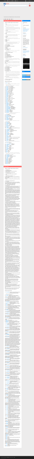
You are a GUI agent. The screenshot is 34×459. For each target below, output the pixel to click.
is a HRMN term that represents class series (12, 408)
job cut (28, 51)
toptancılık (10, 158)
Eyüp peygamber (8, 45)
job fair (25, 52)
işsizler (10, 149)
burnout (7, 126)
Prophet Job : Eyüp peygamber (9, 79)
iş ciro (10, 146)
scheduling (7, 119)
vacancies (7, 317)
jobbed (7, 421)
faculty (26, 31)
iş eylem (9, 125)
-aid (7, 147)
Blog (10, 457)
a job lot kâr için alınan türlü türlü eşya (10, 56)
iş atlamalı (10, 148)
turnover (7, 146)
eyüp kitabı (7, 36)
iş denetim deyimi (12, 108)
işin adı (11, 92)
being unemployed (12, 435)
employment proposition (10, 388)
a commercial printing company (11, 394)
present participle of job (10, 426)
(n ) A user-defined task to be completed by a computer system (12, 253)
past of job (9, 421)
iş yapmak (8, 49)
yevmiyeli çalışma (10, 160)
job (23, 73)
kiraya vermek (8, 69)
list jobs (8, 436)
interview (7, 112)
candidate (7, 104)
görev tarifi (11, 155)
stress (7, 99)
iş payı (10, 145)
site (7, 97)
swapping (7, 123)
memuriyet (7, 53)
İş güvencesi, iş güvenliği (11, 140)
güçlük (6, 40)
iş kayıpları (10, 136)
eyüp (6, 39)
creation (7, 109)
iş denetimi (12, 88)
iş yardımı (10, 147)
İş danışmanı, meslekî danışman (13, 130)
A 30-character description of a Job (13, 377)
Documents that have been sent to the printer (12, 443)
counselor (7, 130)
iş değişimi (10, 123)
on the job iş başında (8, 54)
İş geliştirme (11, 133)
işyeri (6, 33)
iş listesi (12, 90)
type (7, 101)
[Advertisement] (17, 11)
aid (6, 297)
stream (7, 122)
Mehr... (24, 79)
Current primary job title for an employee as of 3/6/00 (13, 406)
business (26, 29)
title (7, 307)
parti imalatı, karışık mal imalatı (16, 137)
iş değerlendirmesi (12, 134)
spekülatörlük (10, 161)
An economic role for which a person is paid (10, 172)
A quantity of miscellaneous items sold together (14, 303)
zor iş (8, 76)
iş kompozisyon (11, 129)
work (7, 124)
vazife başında (7, 60)
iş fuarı (10, 135)
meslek (7, 30)
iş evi (12, 157)
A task (6, 174)
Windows (5, 457)
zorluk (6, 41)
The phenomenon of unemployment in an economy (14, 321)
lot (6, 114)
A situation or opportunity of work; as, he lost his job (11, 226)
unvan (11, 100)
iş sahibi (13, 94)
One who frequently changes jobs (12, 309)
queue (7, 117)
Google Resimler (24, 55)
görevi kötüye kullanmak (9, 67)
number (7, 93)
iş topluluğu (12, 86)
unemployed (10, 430)
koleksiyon (9, 114)
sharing (7, 96)
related (7, 139)
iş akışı (9, 122)
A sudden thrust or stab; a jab (9, 245)
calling (28, 29)
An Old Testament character (8, 170)
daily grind (27, 30)
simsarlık (9, 151)
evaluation (7, 134)
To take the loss (7, 181)
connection (24, 30)
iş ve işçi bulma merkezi (11, 104)
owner (7, 94)
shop (7, 157)
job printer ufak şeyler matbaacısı (9, 52)
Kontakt (14, 457)
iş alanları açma (11, 131)
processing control (8, 116)
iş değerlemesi (10, 110)
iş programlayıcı (10, 118)
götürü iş (10, 124)
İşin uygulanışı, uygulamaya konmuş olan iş (13, 138)
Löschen (28, 79)
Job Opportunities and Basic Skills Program (11, 445)
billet (24, 29)
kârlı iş (7, 61)
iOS (1, 457)
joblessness (7, 321)
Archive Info (8, 438)
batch (7, 86)
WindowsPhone (7, 457)
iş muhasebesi (10, 102)
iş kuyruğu (13, 98)
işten (8, 132)
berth (23, 29)
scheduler (7, 118)
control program (8, 107)
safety (7, 95)
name (7, 92)
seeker (7, 142)
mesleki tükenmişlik (12, 126)
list (6, 90)
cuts (7, 132)
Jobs (6, 323)
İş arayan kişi (10, 142)
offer (7, 388)
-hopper (7, 309)
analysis (7, 103)
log (6, 91)
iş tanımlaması (11, 156)
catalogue (7, 127)
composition (8, 129)
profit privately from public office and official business (11, 284)
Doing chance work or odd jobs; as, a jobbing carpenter (13, 423)
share (7, 145)
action (7, 125)
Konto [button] (26, 0)
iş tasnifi (12, 154)
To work (7, 207)
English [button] (30, 0)
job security (24, 51)
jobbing (7, 151)
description (7, 110)
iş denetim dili (12, 106)
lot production (8, 137)
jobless (7, 149)
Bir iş (8, 150)
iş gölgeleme (12, 144)
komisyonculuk (10, 159)
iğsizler (9, 162)
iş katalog (10, 127)
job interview (26, 51)
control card (7, 106)
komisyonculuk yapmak (8, 70)
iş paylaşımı (10, 96)
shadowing (7, 144)
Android (3, 457)
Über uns (12, 457)
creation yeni (8, 131)
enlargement (8, 133)
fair (7, 135)
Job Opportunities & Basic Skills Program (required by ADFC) (13, 437)
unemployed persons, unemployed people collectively (14, 434)
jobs (6, 436)
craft (25, 30)
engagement (24, 31)
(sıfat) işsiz (9, 163)
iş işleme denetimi (13, 116)
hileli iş (6, 47)
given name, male (8, 185)
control (7, 88)
